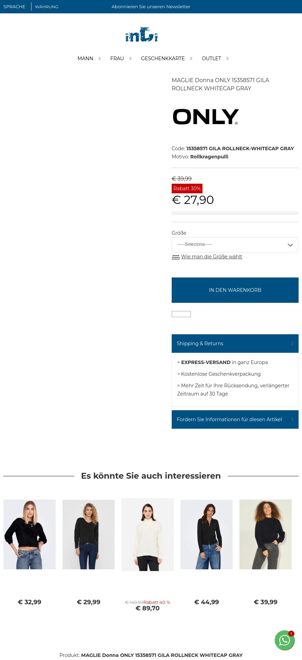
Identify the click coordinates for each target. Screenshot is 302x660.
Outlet (211, 59)
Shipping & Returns (200, 344)
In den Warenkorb (235, 291)
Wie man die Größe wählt (211, 257)
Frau (117, 59)
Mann (85, 59)
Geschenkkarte (163, 59)
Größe (179, 234)
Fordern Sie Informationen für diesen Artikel (229, 420)
